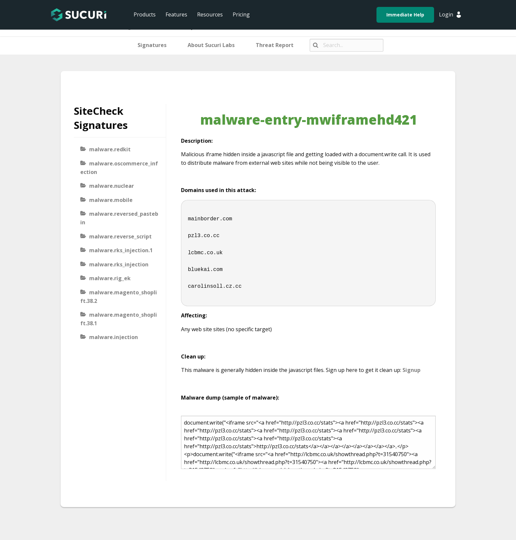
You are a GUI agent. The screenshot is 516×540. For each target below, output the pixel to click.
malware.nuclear (111, 185)
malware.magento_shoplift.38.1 (118, 319)
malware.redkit (110, 149)
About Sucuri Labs (211, 45)
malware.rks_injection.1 (121, 250)
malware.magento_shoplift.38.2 (118, 297)
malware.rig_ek (110, 278)
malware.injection (113, 337)
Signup (411, 370)
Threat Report (275, 45)
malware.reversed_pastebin (119, 218)
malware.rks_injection (118, 264)
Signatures (152, 45)
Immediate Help (405, 15)
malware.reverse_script (120, 236)
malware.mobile (111, 200)
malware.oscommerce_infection (119, 168)
